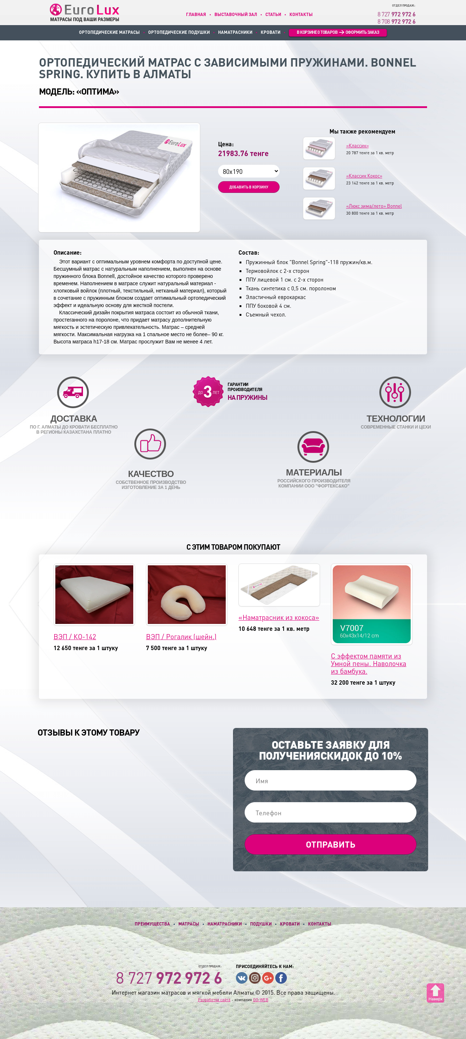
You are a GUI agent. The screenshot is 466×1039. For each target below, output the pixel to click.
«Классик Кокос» (364, 175)
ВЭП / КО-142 (75, 636)
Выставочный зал (235, 14)
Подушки (261, 924)
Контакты (301, 14)
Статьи (273, 14)
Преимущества (152, 924)
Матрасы (188, 924)
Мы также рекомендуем (362, 131)
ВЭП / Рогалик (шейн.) (181, 636)
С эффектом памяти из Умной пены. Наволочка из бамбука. (368, 663)
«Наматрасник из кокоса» (278, 617)
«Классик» (357, 145)
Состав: (248, 252)
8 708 (397, 21)
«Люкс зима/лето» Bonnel (374, 206)
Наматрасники (235, 32)
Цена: (226, 144)
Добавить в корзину (248, 187)
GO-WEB (260, 999)
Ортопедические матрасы (109, 32)
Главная (196, 14)
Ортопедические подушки (179, 32)
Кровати (270, 32)
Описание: (68, 252)
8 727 (397, 14)
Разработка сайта (214, 999)
